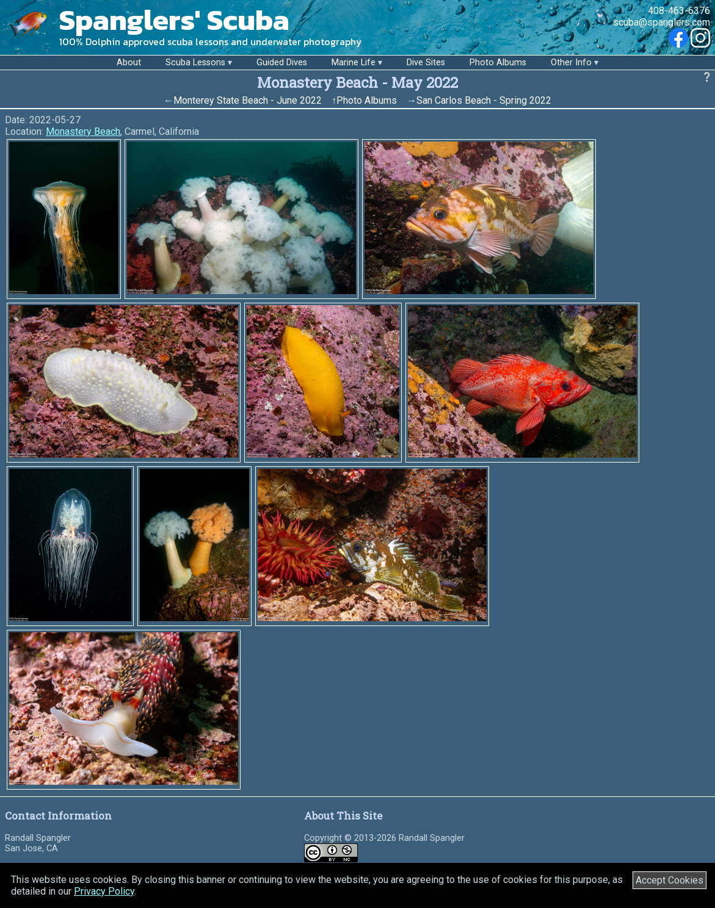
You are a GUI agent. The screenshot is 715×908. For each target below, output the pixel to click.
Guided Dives (281, 62)
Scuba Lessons (195, 62)
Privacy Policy (104, 891)
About (129, 62)
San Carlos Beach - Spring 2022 (483, 100)
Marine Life (354, 62)
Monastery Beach (83, 131)
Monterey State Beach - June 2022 (247, 100)
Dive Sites (426, 62)
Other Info (571, 62)
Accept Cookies (669, 880)
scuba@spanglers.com (661, 22)
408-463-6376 (679, 10)
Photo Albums (498, 62)
